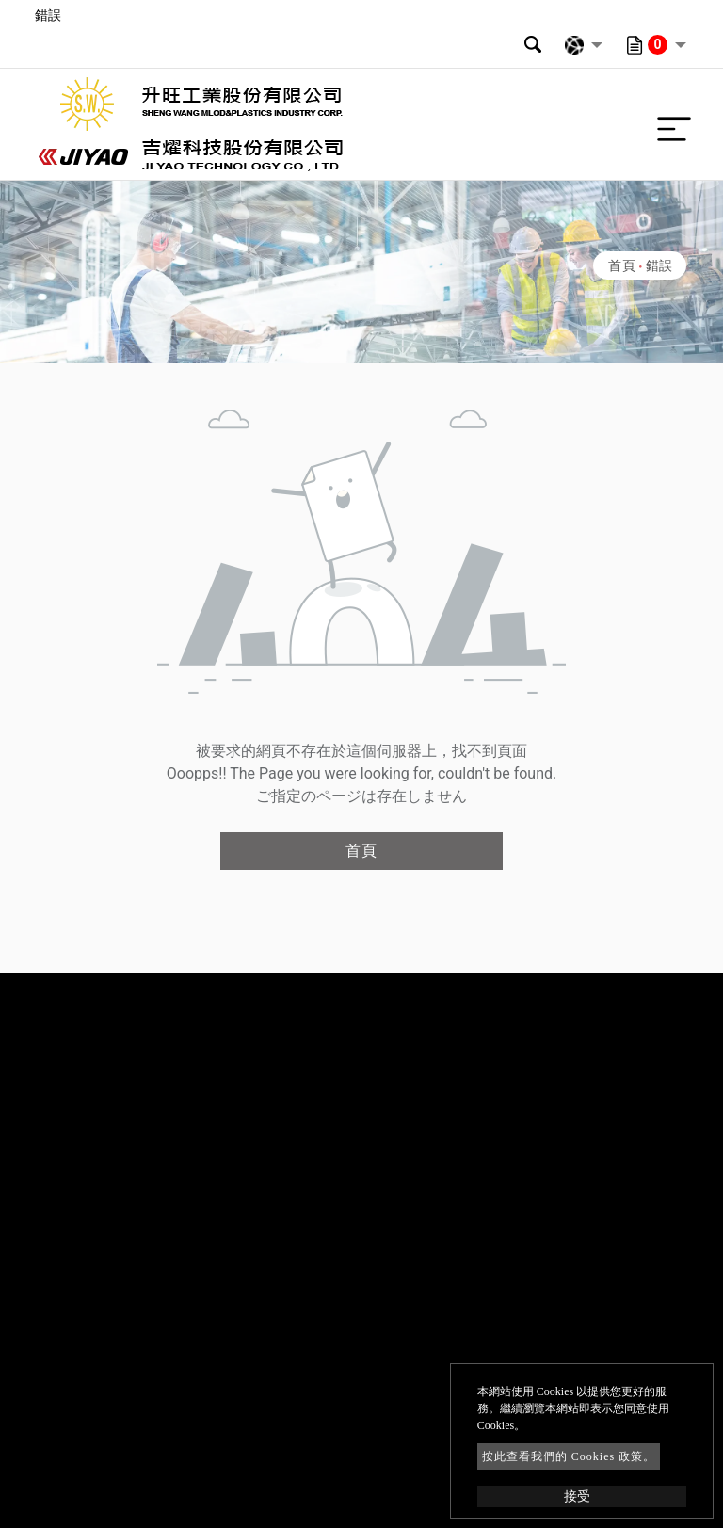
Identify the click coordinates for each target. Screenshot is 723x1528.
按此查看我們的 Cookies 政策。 (568, 1456)
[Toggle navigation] (669, 124)
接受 (577, 1496)
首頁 (622, 266)
